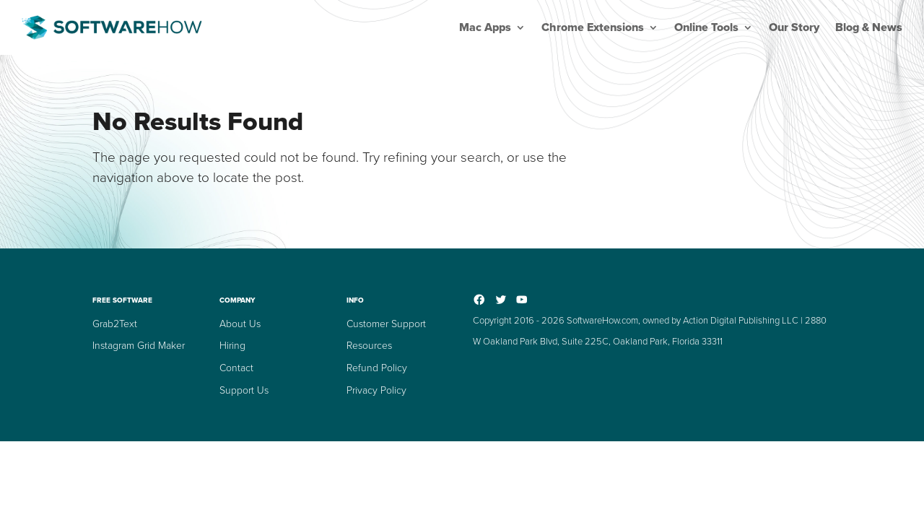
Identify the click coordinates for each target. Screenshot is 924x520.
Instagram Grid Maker (138, 345)
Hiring (232, 345)
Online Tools (706, 27)
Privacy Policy (376, 390)
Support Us (244, 390)
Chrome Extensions (592, 27)
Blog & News (868, 27)
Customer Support (386, 324)
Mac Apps (485, 27)
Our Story (794, 27)
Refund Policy (376, 368)
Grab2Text (114, 324)
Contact (236, 368)
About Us (240, 324)
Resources (369, 345)
